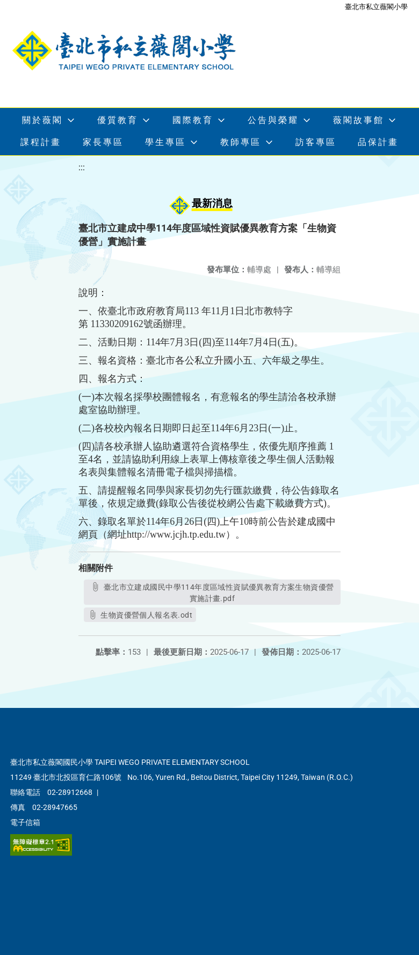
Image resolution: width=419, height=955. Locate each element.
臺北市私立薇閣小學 (376, 7)
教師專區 (240, 142)
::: (81, 167)
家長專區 (103, 142)
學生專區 (165, 142)
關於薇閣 (42, 120)
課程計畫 (40, 142)
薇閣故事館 (358, 120)
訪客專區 (315, 142)
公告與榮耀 (273, 120)
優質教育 (117, 120)
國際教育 (192, 120)
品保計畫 (378, 142)
